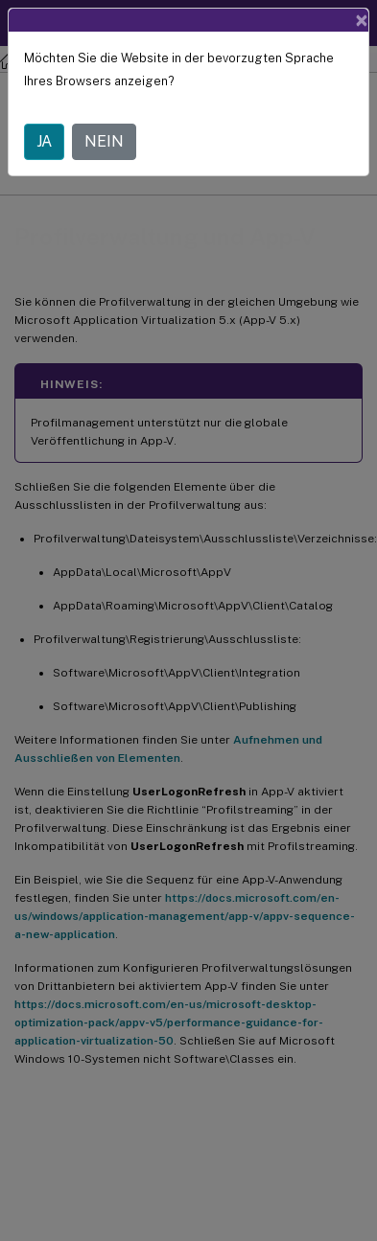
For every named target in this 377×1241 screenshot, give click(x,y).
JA (44, 141)
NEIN (104, 141)
